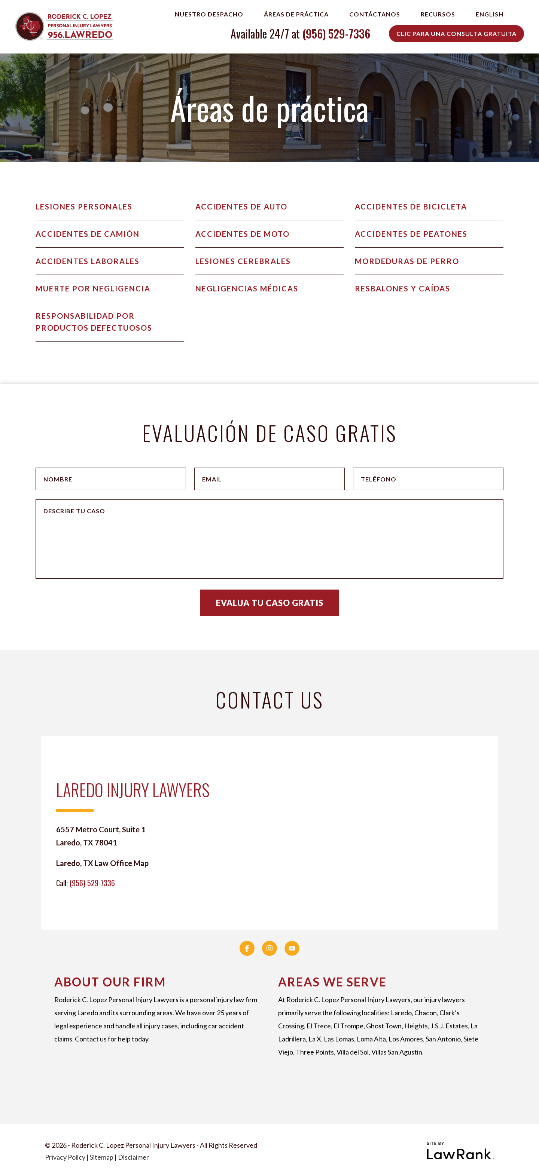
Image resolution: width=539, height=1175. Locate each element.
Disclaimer (133, 1157)
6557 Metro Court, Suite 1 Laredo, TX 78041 (101, 836)
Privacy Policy (65, 1157)
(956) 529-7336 (336, 33)
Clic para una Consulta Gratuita (456, 33)
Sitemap (101, 1157)
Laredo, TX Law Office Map (102, 863)
